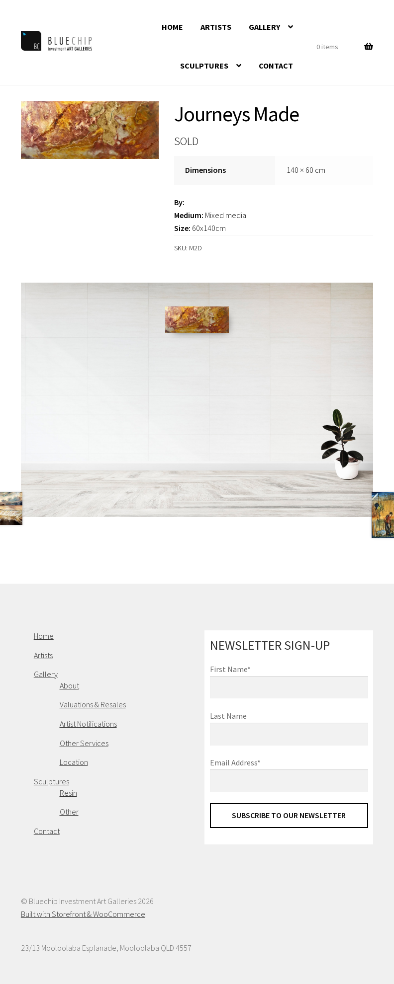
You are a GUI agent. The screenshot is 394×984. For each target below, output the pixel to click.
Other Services (84, 743)
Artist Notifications (88, 724)
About (69, 685)
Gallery (264, 27)
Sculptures (204, 66)
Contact (276, 66)
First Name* (230, 669)
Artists (215, 27)
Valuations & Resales (93, 704)
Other (69, 812)
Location (74, 762)
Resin (68, 793)
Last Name (228, 716)
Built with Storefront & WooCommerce (83, 914)
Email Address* (235, 762)
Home (172, 27)
